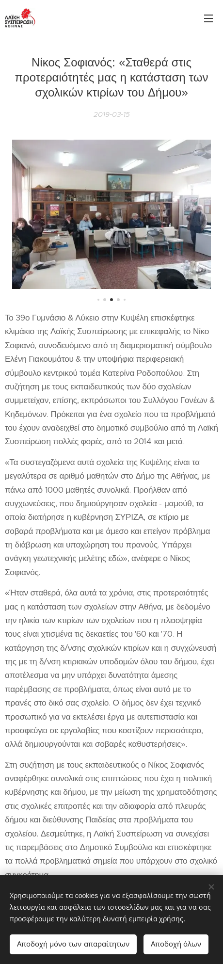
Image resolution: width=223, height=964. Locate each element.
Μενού (208, 18)
